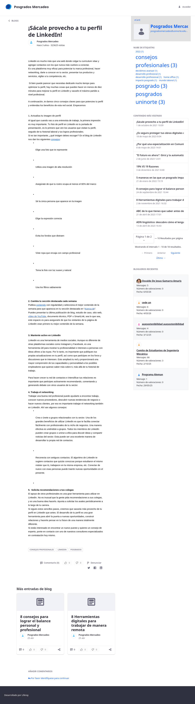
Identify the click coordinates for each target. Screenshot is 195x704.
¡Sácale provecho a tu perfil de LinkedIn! (160, 122)
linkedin (62, 549)
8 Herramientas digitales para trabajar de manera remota (88, 623)
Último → (161, 257)
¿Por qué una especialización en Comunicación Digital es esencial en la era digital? (160, 144)
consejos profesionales (42, 549)
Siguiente (175, 252)
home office (171, 77)
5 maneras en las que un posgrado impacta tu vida (160, 177)
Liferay (25, 695)
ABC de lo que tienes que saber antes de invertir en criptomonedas (160, 211)
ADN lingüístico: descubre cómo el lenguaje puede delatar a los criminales (160, 222)
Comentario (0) (49, 562)
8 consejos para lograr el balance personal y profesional (35, 623)
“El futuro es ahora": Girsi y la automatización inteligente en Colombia (160, 155)
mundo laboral (168, 80)
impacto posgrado (146, 80)
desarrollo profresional (148, 77)
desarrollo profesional (148, 73)
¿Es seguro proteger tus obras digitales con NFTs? (160, 133)
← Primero (147, 252)
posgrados (76, 549)
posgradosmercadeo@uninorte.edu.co (170, 31)
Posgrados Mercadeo (47, 41)
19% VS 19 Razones (147, 166)
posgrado (151, 85)
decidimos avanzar (146, 70)
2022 (140, 51)
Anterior (161, 252)
